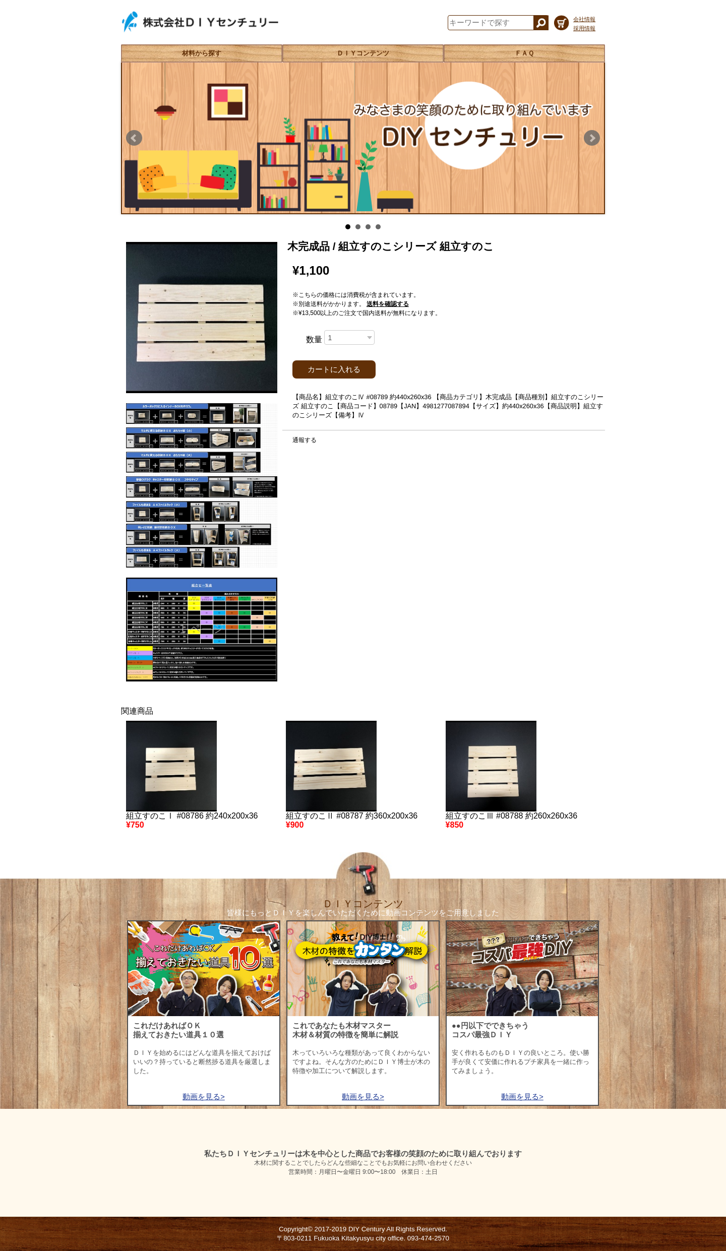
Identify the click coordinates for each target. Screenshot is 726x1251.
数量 (314, 339)
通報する (304, 440)
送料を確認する (388, 303)
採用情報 (584, 28)
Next (592, 138)
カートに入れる (334, 369)
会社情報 (584, 19)
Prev (134, 138)
